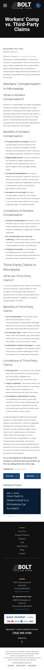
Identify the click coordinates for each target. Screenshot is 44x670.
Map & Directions (22, 591)
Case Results (22, 546)
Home (22, 528)
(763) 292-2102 (22, 633)
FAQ (22, 542)
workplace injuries (26, 56)
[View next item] (22, 516)
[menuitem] (11, 665)
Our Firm (22, 531)
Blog (22, 550)
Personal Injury (20, 469)
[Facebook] (22, 642)
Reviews (22, 539)
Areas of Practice (22, 535)
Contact (22, 553)
